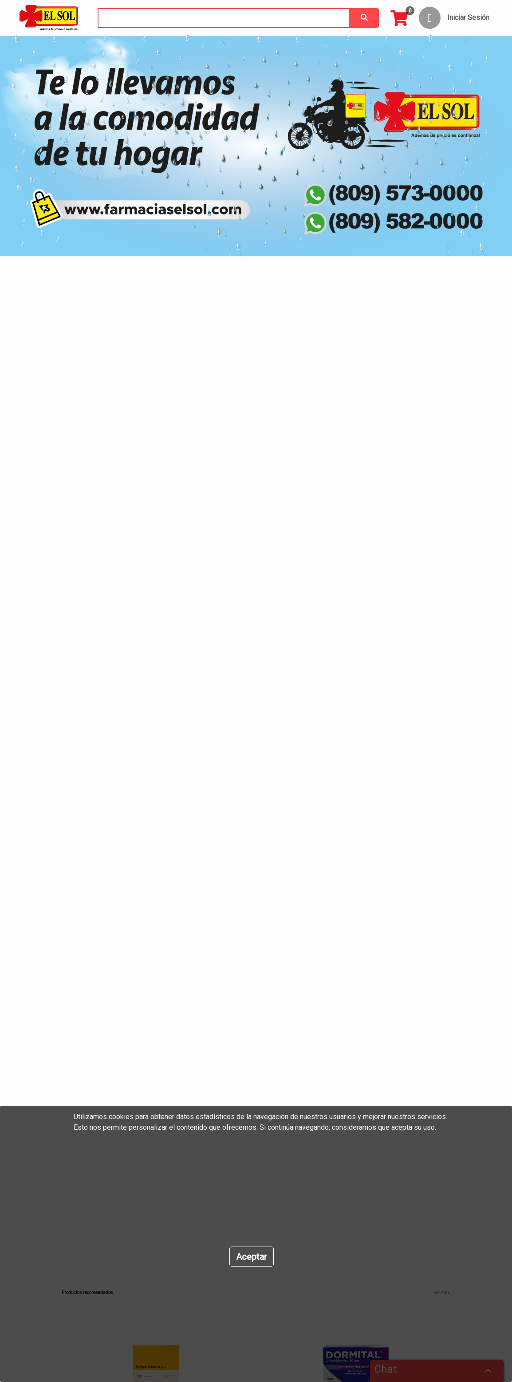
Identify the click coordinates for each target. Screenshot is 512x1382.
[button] (38, 657)
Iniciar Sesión (468, 17)
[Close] (251, 1257)
